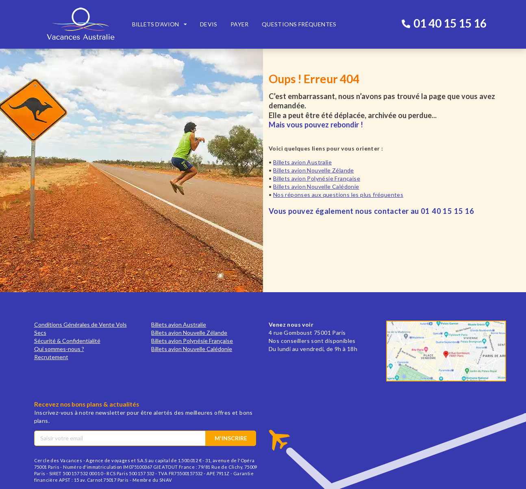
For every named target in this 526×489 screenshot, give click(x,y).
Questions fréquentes (299, 24)
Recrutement (51, 356)
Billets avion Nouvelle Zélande (313, 170)
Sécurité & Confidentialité (67, 340)
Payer (239, 24)
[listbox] (159, 24)
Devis (208, 24)
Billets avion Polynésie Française (316, 178)
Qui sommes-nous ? (59, 348)
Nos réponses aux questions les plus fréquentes (338, 194)
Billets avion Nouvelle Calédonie (316, 186)
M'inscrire (231, 438)
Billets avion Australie (302, 162)
